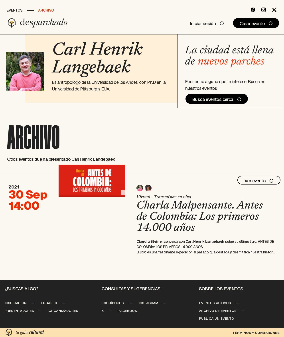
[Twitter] (274, 9)
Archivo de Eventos (218, 311)
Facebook (127, 311)
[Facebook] (253, 9)
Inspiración (15, 303)
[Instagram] (263, 9)
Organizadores (63, 311)
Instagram (148, 303)
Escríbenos (113, 303)
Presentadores (19, 311)
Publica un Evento (216, 318)
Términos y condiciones (256, 333)
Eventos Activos (215, 303)
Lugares (49, 303)
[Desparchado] (37, 22)
